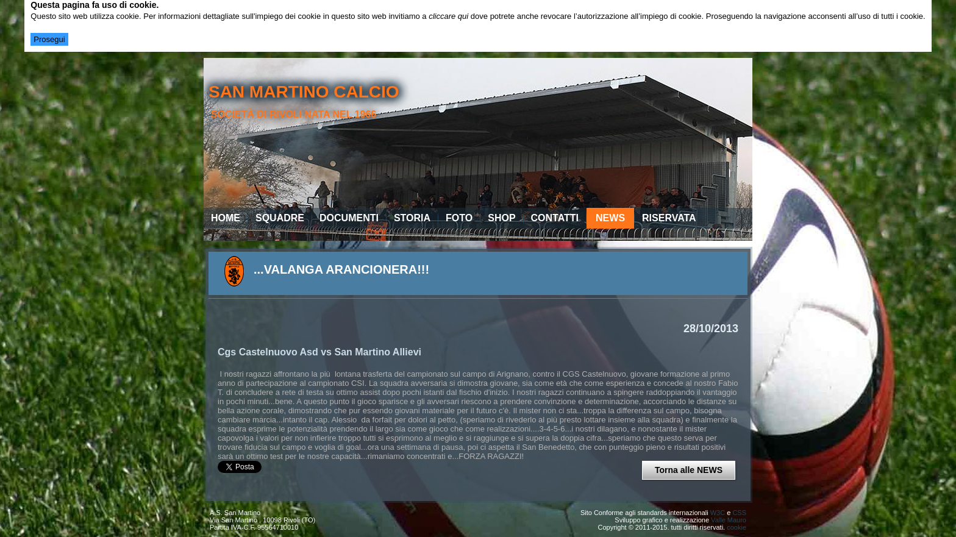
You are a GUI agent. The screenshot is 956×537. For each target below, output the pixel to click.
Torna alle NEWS (688, 470)
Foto (459, 218)
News (610, 218)
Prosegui (49, 39)
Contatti (555, 218)
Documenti (349, 218)
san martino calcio (304, 91)
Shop (501, 218)
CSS (739, 512)
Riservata (669, 218)
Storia (412, 218)
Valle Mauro (728, 520)
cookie (736, 527)
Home (225, 218)
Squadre (279, 218)
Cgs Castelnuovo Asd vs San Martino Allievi (319, 352)
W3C (717, 512)
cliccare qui (448, 16)
